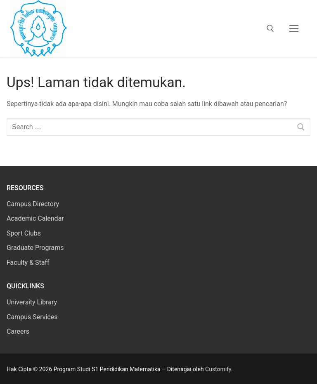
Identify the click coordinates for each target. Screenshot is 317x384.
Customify (218, 369)
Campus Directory (33, 204)
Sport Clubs (24, 233)
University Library (32, 302)
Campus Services (32, 317)
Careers (18, 331)
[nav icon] (294, 28)
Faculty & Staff (28, 262)
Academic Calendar (35, 218)
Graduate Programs (35, 248)
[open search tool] (270, 28)
